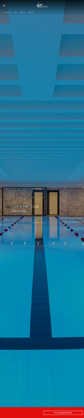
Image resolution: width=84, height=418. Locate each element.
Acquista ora (78, 5)
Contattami (81, 5)
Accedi (75, 6)
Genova (22, 12)
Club (15, 12)
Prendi (63, 413)
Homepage (7, 12)
